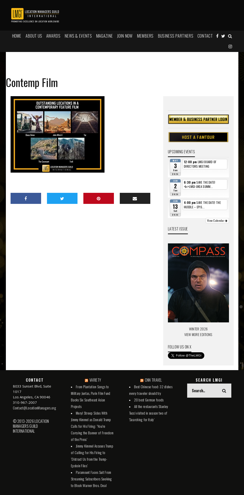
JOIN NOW (124, 36)
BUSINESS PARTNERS (175, 36)
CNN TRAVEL (153, 380)
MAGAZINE (104, 36)
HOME (16, 36)
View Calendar (217, 220)
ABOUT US (34, 36)
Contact (205, 36)
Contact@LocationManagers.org (34, 407)
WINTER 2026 (198, 328)
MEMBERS (145, 36)
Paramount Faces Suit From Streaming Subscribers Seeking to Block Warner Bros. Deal (91, 479)
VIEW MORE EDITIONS (198, 334)
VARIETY (95, 380)
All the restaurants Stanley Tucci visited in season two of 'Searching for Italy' (148, 413)
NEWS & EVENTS (78, 36)
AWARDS (53, 36)
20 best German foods (149, 399)
